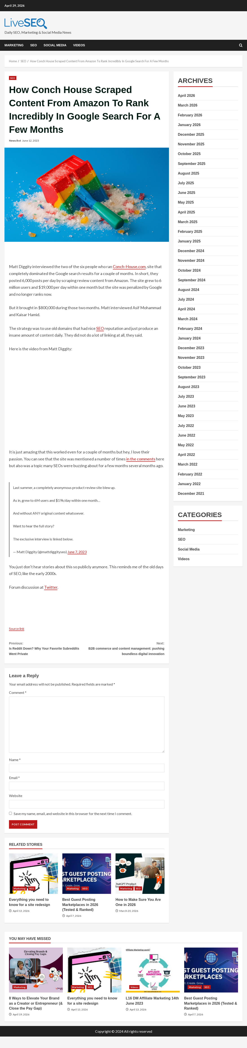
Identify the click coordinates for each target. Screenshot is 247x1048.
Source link (18, 628)
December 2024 (191, 251)
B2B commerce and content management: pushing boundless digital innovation (125, 654)
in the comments (140, 458)
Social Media (55, 45)
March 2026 (187, 105)
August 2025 (188, 173)
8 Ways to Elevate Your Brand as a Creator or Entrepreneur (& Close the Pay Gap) (36, 981)
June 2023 (186, 406)
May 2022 (186, 445)
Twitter (50, 587)
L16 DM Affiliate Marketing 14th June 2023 (153, 981)
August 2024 (188, 290)
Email (14, 789)
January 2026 (189, 125)
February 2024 (190, 329)
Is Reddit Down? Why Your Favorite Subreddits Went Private (48, 650)
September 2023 (191, 377)
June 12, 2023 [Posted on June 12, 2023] (30, 140)
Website (15, 807)
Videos (79, 45)
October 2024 (189, 270)
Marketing (14, 45)
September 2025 (191, 164)
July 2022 (186, 426)
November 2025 (191, 144)
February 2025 (190, 231)
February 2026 (190, 115)
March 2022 (187, 464)
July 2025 (186, 183)
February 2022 (190, 474)
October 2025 (189, 154)
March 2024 (187, 319)
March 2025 (187, 222)
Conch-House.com (129, 266)
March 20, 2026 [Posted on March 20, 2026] (128, 922)
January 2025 (189, 241)
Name (15, 771)
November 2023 (191, 358)
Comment (17, 704)
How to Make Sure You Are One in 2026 (140, 885)
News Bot (15, 140)
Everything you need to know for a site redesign (33, 885)
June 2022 (186, 435)
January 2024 (189, 338)
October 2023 (189, 367)
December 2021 (191, 493)
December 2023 (191, 348)
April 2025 (186, 212)
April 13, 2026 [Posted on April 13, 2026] (21, 922)
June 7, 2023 (77, 552)
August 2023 (188, 387)
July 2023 (186, 396)
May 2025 (186, 202)
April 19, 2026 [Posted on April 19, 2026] (21, 1026)
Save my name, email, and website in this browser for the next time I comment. (73, 825)
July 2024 (186, 299)
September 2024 (191, 280)
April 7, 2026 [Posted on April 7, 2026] (73, 927)
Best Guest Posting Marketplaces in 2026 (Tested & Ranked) (86, 885)
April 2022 (186, 455)
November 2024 (191, 260)
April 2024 (186, 309)
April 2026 (186, 96)
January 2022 (189, 484)
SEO (33, 45)
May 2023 (186, 416)
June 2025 (186, 193)
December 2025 (191, 134)
